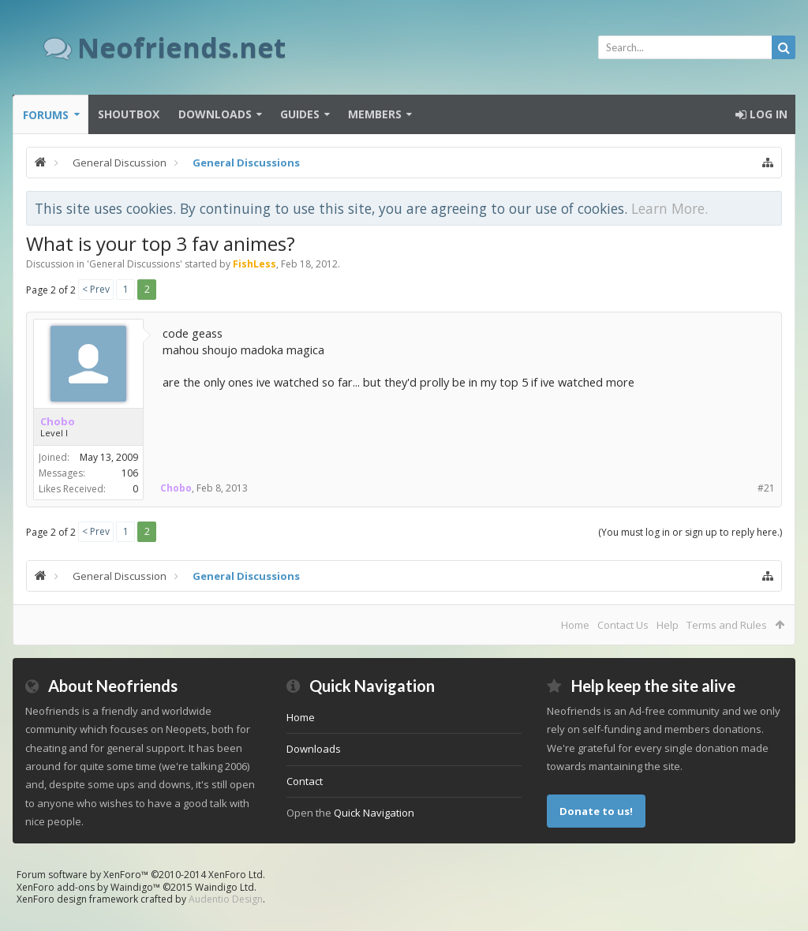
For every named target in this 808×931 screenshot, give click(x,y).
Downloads (215, 114)
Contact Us (623, 625)
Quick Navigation (374, 813)
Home (575, 625)
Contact (304, 781)
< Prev (96, 289)
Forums (46, 114)
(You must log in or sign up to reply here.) (690, 532)
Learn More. (669, 208)
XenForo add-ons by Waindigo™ (88, 887)
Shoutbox (128, 114)
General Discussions (134, 264)
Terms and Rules (726, 625)
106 (130, 473)
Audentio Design (226, 899)
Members (375, 114)
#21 (766, 488)
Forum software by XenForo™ (141, 874)
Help (667, 625)
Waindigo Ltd (224, 887)
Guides (300, 114)
